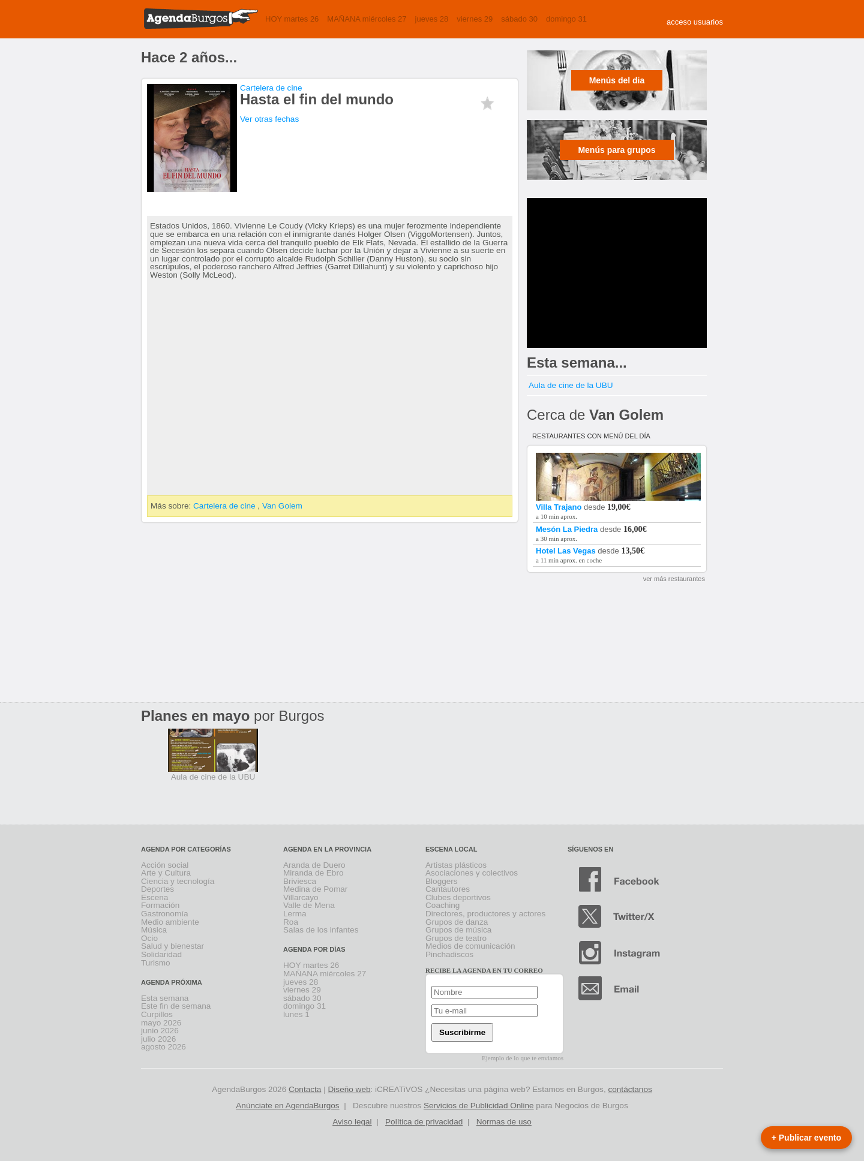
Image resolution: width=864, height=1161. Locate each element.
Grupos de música (458, 929)
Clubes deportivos (458, 897)
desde (620, 503)
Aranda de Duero (314, 865)
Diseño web (349, 1089)
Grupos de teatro (456, 938)
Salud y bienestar (172, 946)
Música (154, 929)
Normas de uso (504, 1121)
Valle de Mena (309, 905)
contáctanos (630, 1089)
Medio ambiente (170, 922)
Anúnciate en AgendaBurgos (287, 1105)
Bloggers (441, 881)
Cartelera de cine (271, 87)
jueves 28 (432, 18)
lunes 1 (296, 1014)
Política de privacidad (424, 1121)
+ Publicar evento (806, 1137)
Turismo (155, 962)
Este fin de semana (176, 1005)
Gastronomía (164, 913)
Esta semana (164, 998)
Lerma (295, 913)
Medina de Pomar (315, 889)
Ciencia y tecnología (177, 881)
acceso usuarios (695, 21)
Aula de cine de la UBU (571, 385)
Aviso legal (352, 1121)
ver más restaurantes (674, 578)
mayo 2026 (161, 1022)
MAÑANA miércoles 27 (366, 18)
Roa (290, 922)
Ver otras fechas (269, 119)
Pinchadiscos (449, 954)
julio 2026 (158, 1038)
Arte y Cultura (166, 872)
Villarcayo (301, 897)
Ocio (149, 938)
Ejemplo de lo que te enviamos (522, 1057)
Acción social (164, 865)
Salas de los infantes (320, 929)
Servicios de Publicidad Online (479, 1105)
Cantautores (447, 889)
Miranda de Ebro (313, 872)
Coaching (442, 905)
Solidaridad (161, 954)
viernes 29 (475, 18)
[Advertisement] (617, 273)
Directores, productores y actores (485, 913)
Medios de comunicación (470, 946)
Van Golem (282, 505)
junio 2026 (160, 1030)
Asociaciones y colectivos (471, 872)
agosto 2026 (163, 1046)
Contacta (305, 1089)
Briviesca (299, 881)
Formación (160, 905)
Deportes (157, 889)
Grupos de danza (456, 922)
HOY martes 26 (292, 18)
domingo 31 (566, 18)
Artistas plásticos (456, 865)
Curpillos (157, 1014)
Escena (154, 897)
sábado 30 (519, 18)
